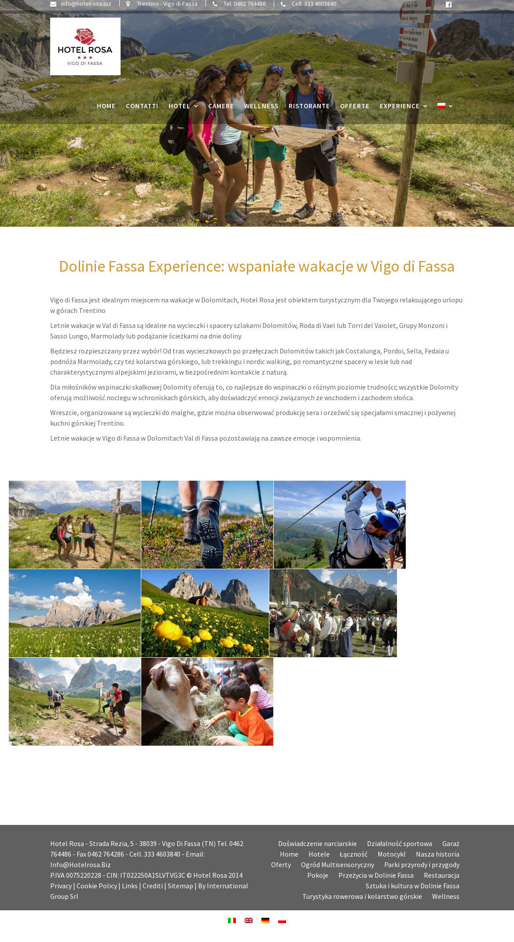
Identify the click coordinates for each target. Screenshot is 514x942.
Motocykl (392, 854)
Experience (400, 109)
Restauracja (441, 875)
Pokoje (317, 875)
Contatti (142, 109)
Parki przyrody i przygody (421, 864)
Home (106, 109)
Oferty (281, 864)
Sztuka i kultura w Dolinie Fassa (412, 885)
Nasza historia (437, 854)
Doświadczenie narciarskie (317, 843)
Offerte (355, 109)
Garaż (450, 843)
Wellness (261, 109)
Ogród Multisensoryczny (337, 864)
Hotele (319, 854)
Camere (221, 109)
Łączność (353, 854)
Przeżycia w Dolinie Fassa (376, 875)
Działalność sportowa (399, 843)
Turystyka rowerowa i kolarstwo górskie (362, 896)
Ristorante (309, 109)
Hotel (180, 109)
